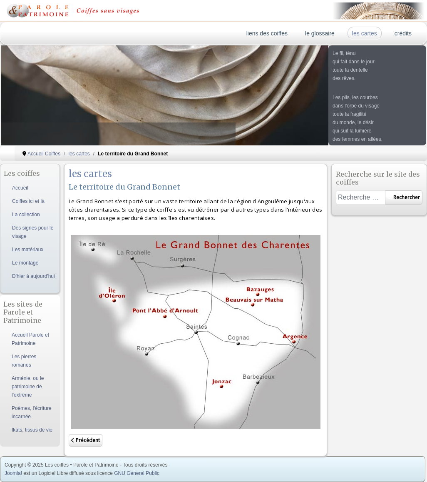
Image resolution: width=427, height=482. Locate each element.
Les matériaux (27, 249)
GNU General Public (136, 473)
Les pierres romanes (24, 361)
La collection (26, 214)
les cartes (364, 33)
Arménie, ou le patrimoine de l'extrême (28, 386)
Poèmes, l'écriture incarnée (32, 412)
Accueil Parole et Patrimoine (30, 339)
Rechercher (403, 197)
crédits (403, 33)
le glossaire (320, 33)
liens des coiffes (267, 33)
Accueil (20, 188)
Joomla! (13, 473)
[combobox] (360, 197)
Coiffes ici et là (28, 201)
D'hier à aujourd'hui (33, 276)
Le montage (25, 263)
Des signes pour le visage (32, 232)
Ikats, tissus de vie (32, 430)
